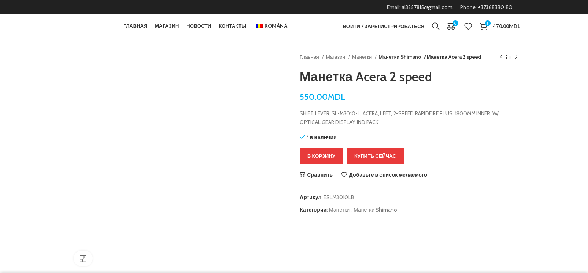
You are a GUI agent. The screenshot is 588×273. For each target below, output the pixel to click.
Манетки (362, 68)
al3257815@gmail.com (427, 7)
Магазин (336, 68)
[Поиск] (435, 32)
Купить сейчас (375, 167)
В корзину (321, 167)
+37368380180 (495, 7)
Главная (310, 68)
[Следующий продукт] (516, 68)
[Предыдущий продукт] (501, 68)
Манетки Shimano (399, 68)
